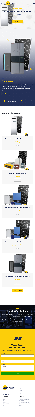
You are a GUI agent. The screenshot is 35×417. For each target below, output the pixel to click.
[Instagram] (8, 394)
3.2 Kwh (4, 400)
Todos (4, 405)
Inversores (21, 391)
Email (2, 358)
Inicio (20, 388)
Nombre (3, 353)
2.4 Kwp (4, 399)
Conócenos (21, 390)
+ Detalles (17, 145)
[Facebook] (6, 394)
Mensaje (3, 364)
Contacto (20, 393)
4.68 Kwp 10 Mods (6, 403)
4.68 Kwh (4, 402)
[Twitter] (3, 394)
